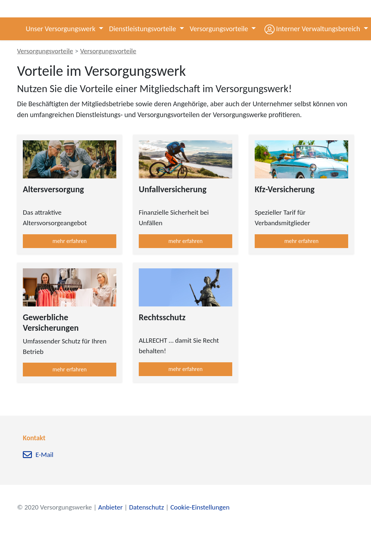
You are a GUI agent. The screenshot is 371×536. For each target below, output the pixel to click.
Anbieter (110, 507)
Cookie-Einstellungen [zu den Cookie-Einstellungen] (199, 507)
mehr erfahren (70, 241)
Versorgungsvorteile (45, 51)
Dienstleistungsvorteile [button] (143, 28)
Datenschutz (146, 507)
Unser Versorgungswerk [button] (61, 28)
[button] (311, 28)
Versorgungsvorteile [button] (220, 28)
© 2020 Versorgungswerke (54, 507)
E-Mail (44, 455)
